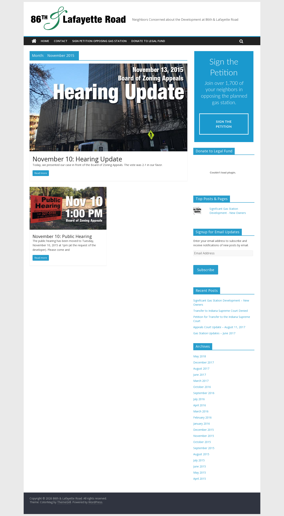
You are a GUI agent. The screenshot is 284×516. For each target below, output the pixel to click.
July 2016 (199, 399)
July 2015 (199, 460)
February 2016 (202, 417)
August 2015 (201, 454)
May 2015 (199, 472)
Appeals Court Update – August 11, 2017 (219, 327)
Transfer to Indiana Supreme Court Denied (220, 311)
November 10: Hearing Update (77, 159)
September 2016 (203, 393)
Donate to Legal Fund (148, 41)
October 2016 (202, 387)
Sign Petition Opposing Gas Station (99, 41)
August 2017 (201, 368)
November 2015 (203, 436)
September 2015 (203, 448)
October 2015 (202, 442)
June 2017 (199, 374)
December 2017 (203, 362)
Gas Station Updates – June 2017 (214, 333)
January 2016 (201, 423)
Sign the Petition (224, 124)
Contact (60, 41)
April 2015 (199, 478)
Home (45, 41)
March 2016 (200, 411)
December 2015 (203, 430)
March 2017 (200, 381)
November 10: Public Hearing (62, 236)
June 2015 (199, 466)
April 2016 (199, 405)
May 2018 (199, 356)
